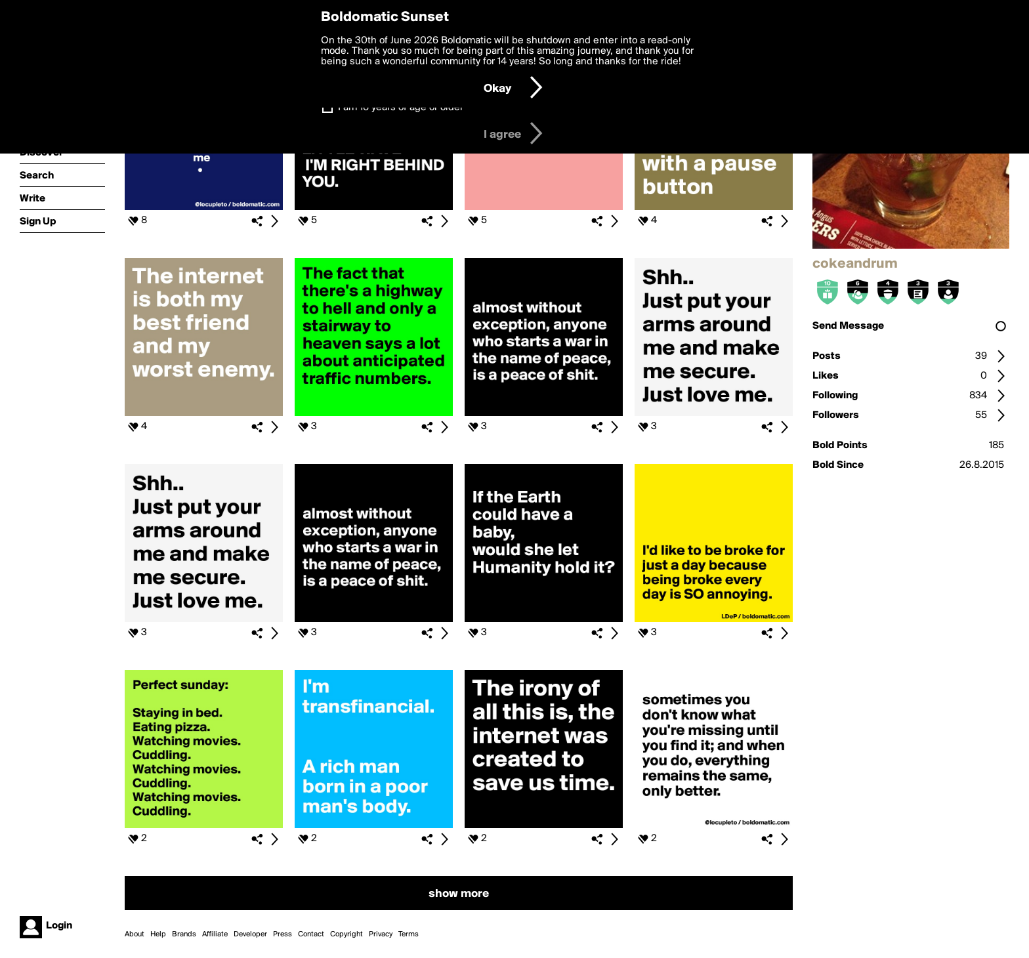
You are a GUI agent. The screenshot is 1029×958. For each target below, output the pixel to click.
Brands (184, 934)
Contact (311, 934)
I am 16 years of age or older (400, 107)
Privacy (380, 934)
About (134, 934)
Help (158, 934)
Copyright (346, 934)
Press (282, 934)
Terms (408, 934)
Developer (250, 934)
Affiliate (215, 934)
